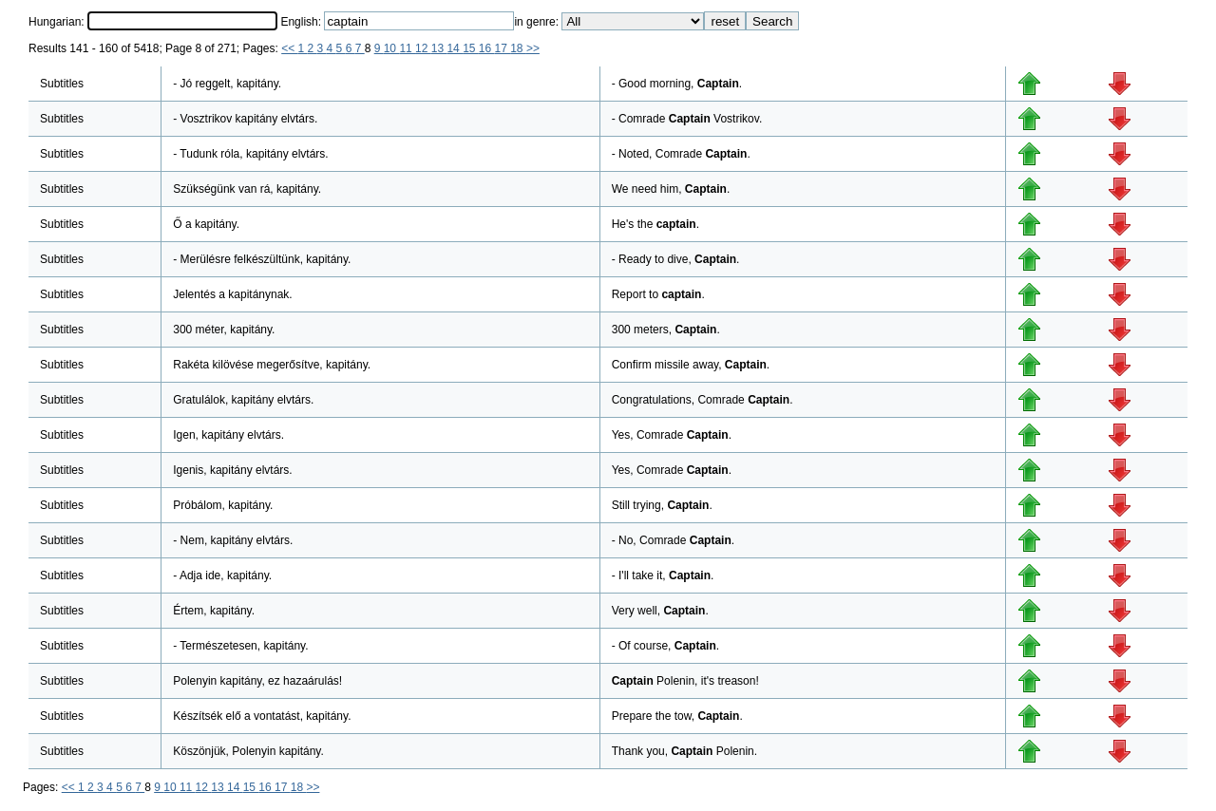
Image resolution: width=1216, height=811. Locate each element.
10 (392, 48)
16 (487, 48)
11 (407, 48)
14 (454, 48)
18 (518, 48)
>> (533, 48)
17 (503, 48)
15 (471, 48)
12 (423, 48)
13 (439, 48)
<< (289, 48)
